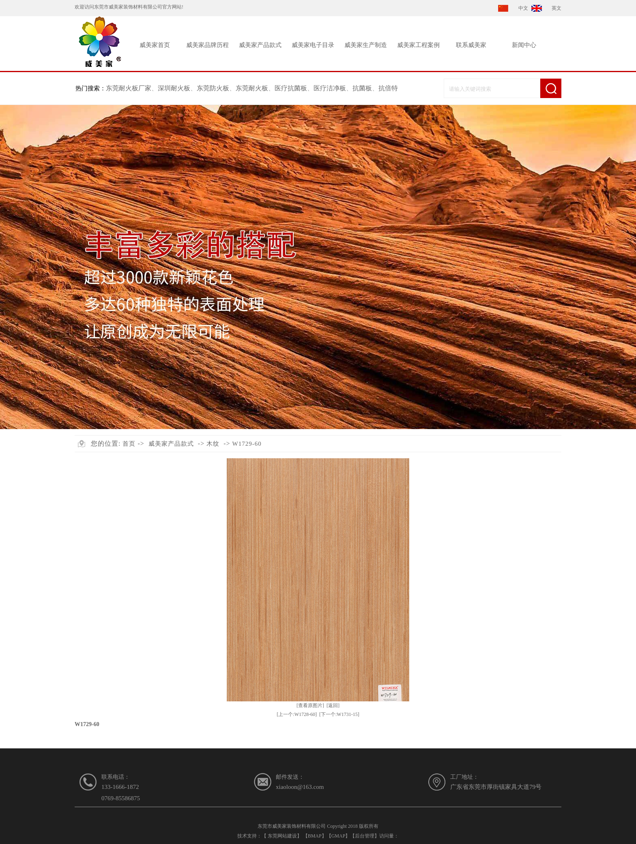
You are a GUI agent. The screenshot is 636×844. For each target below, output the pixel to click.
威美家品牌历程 (207, 44)
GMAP (338, 836)
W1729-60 (247, 443)
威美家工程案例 (418, 44)
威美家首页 (155, 44)
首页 (128, 443)
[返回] (333, 705)
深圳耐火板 (174, 88)
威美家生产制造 (365, 44)
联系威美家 (471, 44)
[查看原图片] (310, 705)
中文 (523, 8)
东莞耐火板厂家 (128, 88)
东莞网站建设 (282, 836)
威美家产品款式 (260, 44)
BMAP (315, 836)
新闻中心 (524, 44)
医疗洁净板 (330, 88)
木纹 (212, 443)
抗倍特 (388, 88)
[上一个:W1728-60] (297, 714)
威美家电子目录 (313, 44)
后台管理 (364, 836)
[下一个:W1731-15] (339, 714)
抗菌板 (362, 88)
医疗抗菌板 (291, 88)
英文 (556, 8)
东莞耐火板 (252, 88)
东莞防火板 (213, 88)
